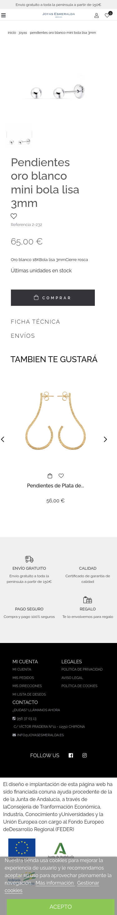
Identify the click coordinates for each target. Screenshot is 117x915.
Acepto (61, 906)
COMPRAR (56, 298)
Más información (55, 883)
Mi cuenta (21, 669)
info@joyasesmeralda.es (40, 735)
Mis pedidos (23, 678)
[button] (4, 439)
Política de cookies (79, 686)
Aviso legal (72, 678)
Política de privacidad (82, 669)
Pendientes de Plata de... (55, 486)
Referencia (21, 224)
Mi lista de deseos (29, 694)
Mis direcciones (27, 686)
